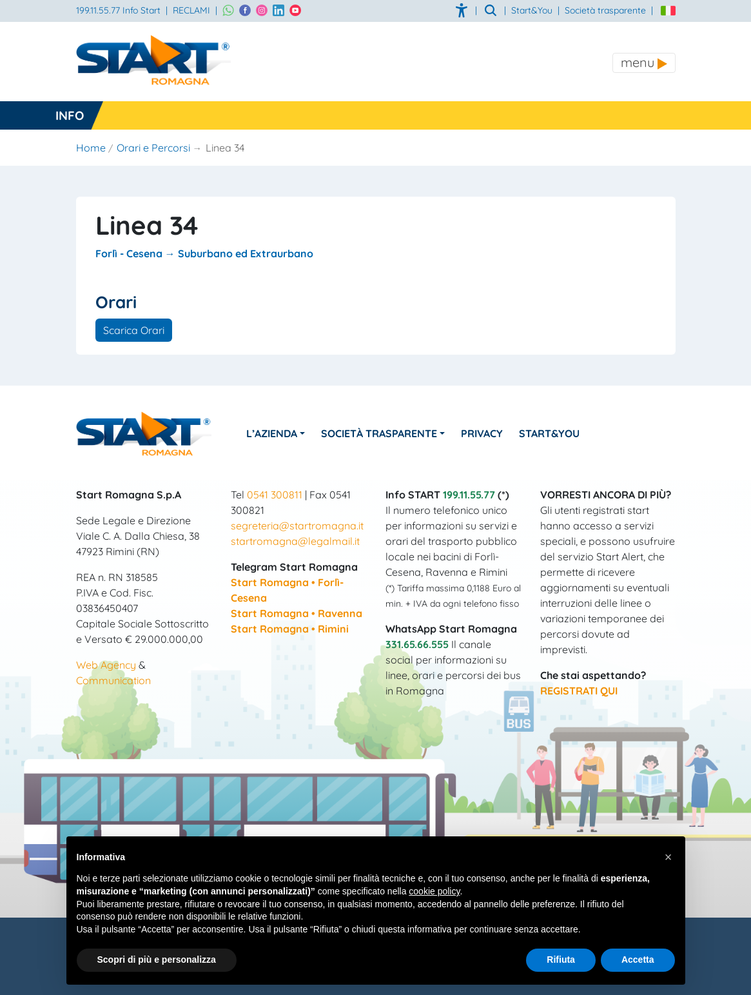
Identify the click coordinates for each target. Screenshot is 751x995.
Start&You (550, 433)
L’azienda (272, 433)
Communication (113, 680)
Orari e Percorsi (153, 147)
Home (91, 147)
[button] (668, 857)
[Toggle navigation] (644, 63)
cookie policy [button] (434, 891)
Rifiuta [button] (561, 959)
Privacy (482, 433)
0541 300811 (274, 494)
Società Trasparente (380, 433)
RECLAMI (191, 10)
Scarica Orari (133, 330)
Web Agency (106, 664)
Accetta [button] (637, 959)
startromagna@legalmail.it (295, 541)
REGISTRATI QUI (579, 690)
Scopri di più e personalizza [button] (156, 959)
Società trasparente (605, 10)
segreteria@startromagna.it (297, 525)
